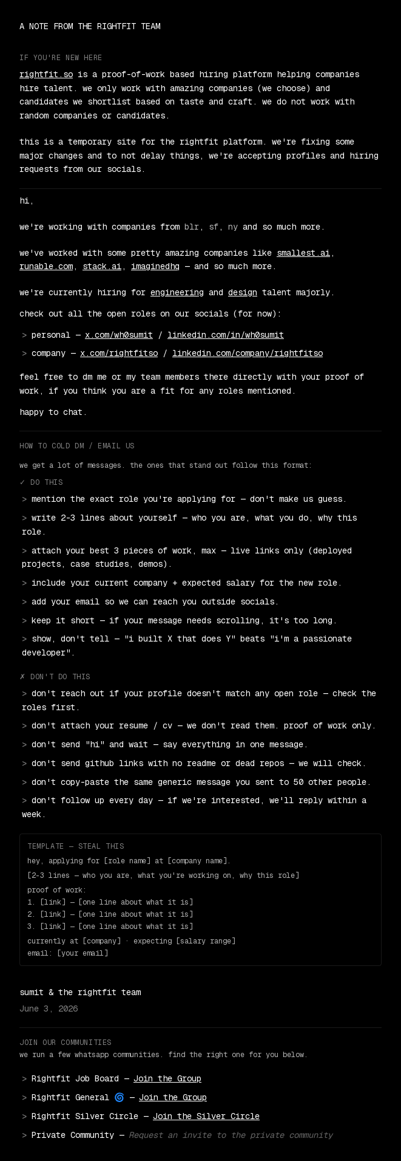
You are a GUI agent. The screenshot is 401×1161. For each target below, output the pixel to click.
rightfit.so (46, 74)
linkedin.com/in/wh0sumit (225, 334)
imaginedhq (155, 266)
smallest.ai (303, 252)
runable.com (46, 266)
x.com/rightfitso (119, 353)
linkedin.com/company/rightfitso (247, 353)
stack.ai (102, 266)
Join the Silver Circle (206, 1116)
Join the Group (167, 1078)
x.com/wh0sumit (119, 334)
